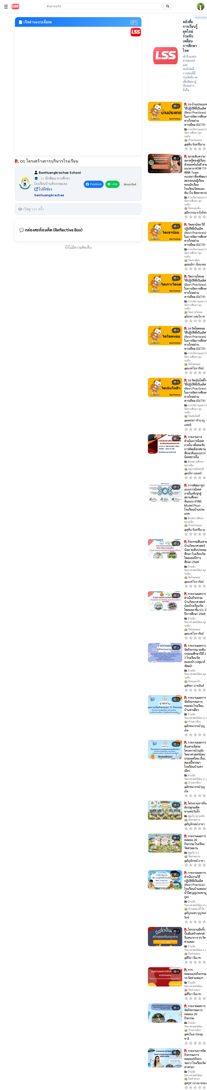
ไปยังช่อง (49, 192)
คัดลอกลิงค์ (131, 184)
